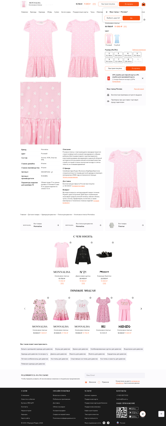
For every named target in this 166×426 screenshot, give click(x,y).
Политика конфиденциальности (64, 418)
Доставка (56, 403)
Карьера (24, 414)
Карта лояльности (91, 418)
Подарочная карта (91, 399)
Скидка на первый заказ (61, 414)
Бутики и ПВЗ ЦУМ (27, 403)
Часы (92, 12)
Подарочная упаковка (92, 407)
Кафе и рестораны (91, 410)
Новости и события (28, 399)
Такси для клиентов (92, 414)
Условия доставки (78, 186)
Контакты (24, 407)
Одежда (42, 12)
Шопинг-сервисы (91, 395)
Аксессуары (66, 12)
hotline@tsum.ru (122, 399)
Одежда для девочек (48, 214)
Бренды (33, 12)
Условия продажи (59, 410)
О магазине (25, 395)
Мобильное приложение (61, 399)
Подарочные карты (80, 12)
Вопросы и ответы (59, 395)
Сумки (56, 12)
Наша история (26, 410)
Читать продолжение (70, 177)
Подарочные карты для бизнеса (96, 403)
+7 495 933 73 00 (122, 395)
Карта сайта (25, 418)
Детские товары (33, 214)
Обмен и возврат (59, 407)
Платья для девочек (65, 214)
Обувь (49, 12)
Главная (23, 214)
